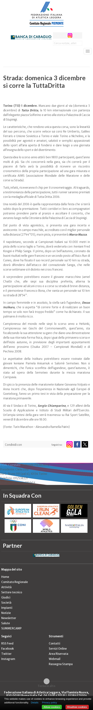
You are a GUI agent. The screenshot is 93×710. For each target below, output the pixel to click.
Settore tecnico (11, 592)
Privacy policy (49, 702)
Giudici (5, 597)
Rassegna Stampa (61, 664)
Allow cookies (52, 707)
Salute (5, 623)
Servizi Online (58, 648)
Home (5, 577)
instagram (70, 35)
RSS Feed (7, 643)
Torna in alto (46, 686)
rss (76, 35)
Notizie (6, 613)
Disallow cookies (77, 707)
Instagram (8, 659)
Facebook (7, 648)
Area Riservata (58, 654)
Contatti (54, 643)
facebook (56, 35)
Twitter (6, 654)
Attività (6, 587)
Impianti (6, 608)
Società (6, 602)
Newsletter (8, 618)
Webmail (54, 659)
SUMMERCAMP (11, 628)
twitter (63, 35)
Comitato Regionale (14, 582)
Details (35, 702)
